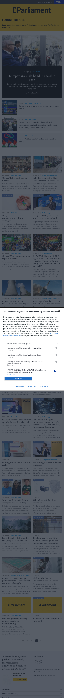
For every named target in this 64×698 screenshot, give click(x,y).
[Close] (60, 312)
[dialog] (32, 349)
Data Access (32, 386)
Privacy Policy (44, 386)
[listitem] (32, 344)
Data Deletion (19, 386)
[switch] (55, 348)
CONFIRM (18, 378)
